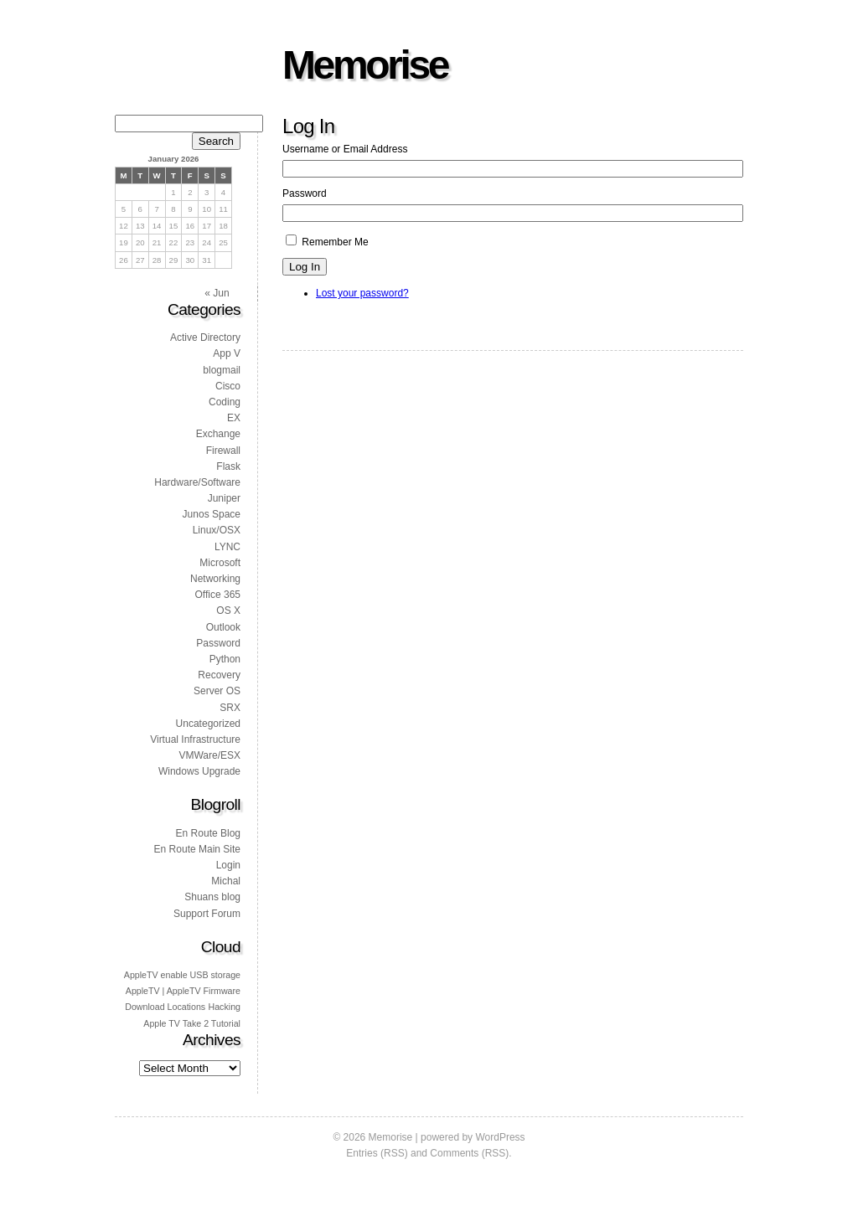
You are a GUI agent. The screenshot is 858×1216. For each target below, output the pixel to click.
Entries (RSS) (376, 1153)
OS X (228, 610)
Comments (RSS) (469, 1153)
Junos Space (211, 514)
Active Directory (205, 337)
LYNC (227, 547)
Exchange (218, 434)
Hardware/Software (197, 482)
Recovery (219, 675)
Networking (215, 579)
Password (304, 193)
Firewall (223, 450)
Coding (224, 402)
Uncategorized (208, 723)
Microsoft (219, 563)
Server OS (217, 691)
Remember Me (335, 242)
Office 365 (217, 594)
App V (226, 353)
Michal (225, 881)
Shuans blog (212, 897)
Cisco (227, 386)
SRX (230, 708)
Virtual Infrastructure (195, 739)
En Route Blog (208, 833)
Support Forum (206, 914)
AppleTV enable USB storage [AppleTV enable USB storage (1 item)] (182, 975)
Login (228, 865)
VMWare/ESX (209, 755)
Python (224, 659)
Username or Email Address (344, 149)
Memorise (364, 65)
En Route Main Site (197, 849)
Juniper (224, 498)
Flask (228, 466)
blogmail (221, 370)
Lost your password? (362, 293)
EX (233, 418)
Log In (304, 266)
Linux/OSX (216, 530)
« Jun (216, 293)
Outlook (223, 627)
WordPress (500, 1137)
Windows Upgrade (199, 771)
